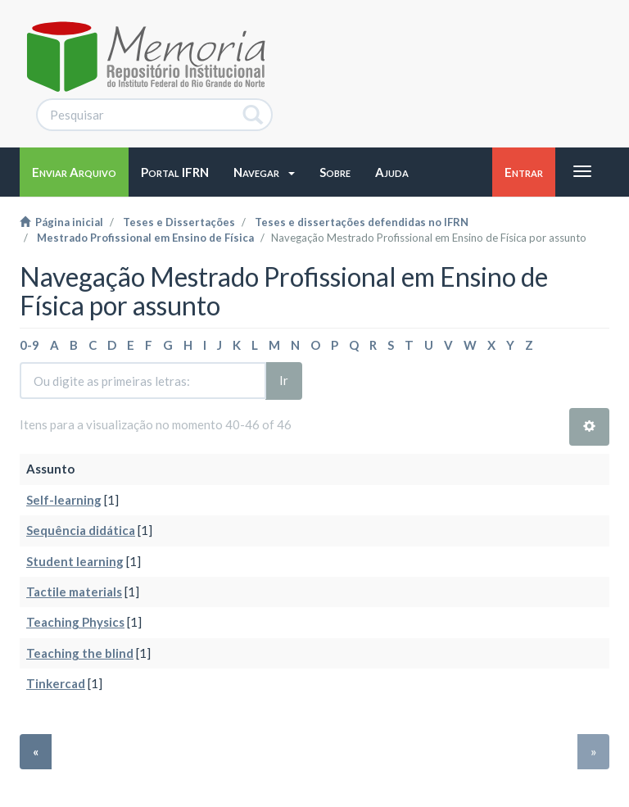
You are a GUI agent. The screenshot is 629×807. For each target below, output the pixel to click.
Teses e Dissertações (179, 222)
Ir (283, 380)
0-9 (29, 345)
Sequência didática (80, 530)
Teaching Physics (75, 621)
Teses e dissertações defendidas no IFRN (361, 222)
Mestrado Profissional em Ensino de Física (145, 237)
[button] (264, 172)
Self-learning (64, 499)
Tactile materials (74, 591)
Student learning (75, 561)
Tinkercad (55, 683)
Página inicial (61, 222)
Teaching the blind (79, 653)
